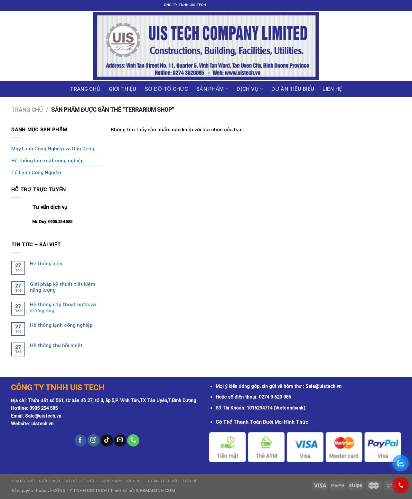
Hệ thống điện (46, 264)
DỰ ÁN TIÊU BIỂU (292, 89)
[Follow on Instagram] (94, 440)
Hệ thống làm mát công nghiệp (47, 161)
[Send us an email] (120, 440)
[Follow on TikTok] (107, 440)
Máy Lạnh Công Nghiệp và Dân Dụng (52, 149)
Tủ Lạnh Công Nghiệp (36, 172)
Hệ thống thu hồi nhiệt (56, 345)
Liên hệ (332, 89)
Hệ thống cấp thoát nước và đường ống (63, 307)
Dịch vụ (250, 89)
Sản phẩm (212, 89)
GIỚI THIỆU (122, 89)
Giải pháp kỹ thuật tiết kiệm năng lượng (62, 287)
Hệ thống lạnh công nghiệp (61, 325)
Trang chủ (85, 89)
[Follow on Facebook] (80, 440)
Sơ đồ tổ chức (166, 89)
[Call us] (133, 440)
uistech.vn (42, 424)
